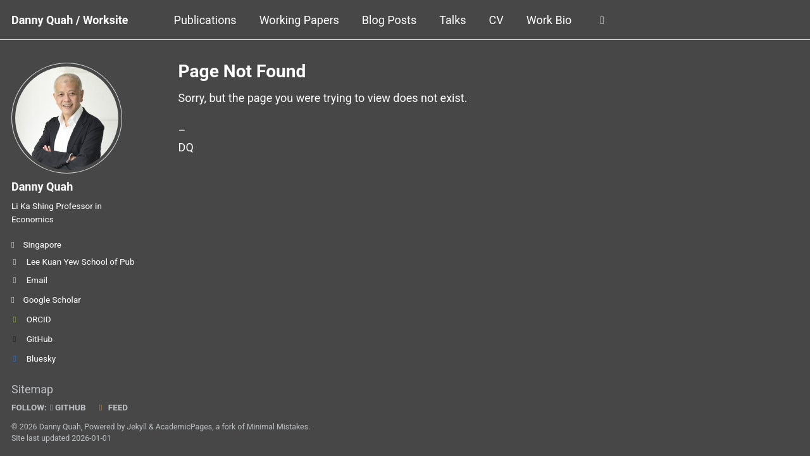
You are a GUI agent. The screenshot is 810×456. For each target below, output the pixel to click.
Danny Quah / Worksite (69, 20)
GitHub (32, 339)
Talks (452, 20)
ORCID (31, 319)
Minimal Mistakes (277, 426)
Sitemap (32, 389)
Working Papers (299, 20)
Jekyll (137, 426)
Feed (112, 407)
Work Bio (549, 20)
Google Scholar (46, 299)
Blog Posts (389, 20)
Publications (205, 20)
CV (496, 20)
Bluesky (33, 358)
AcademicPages (184, 426)
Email (29, 280)
